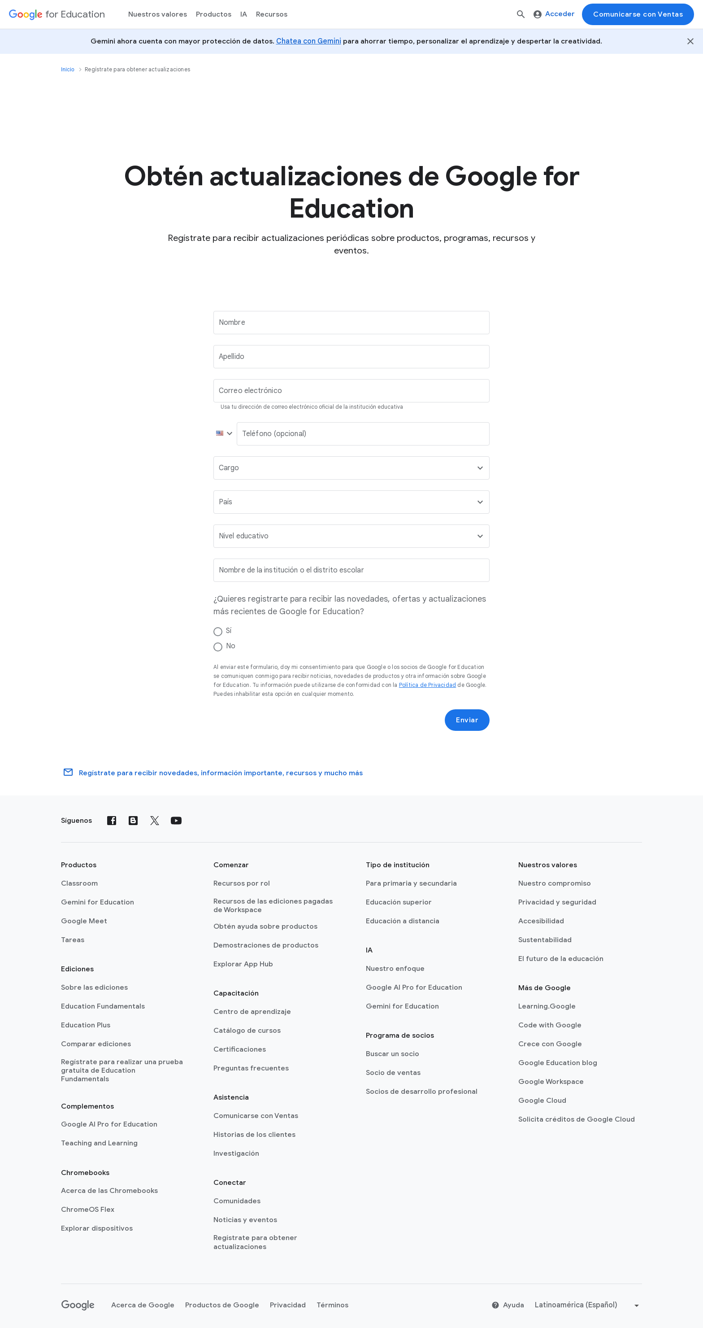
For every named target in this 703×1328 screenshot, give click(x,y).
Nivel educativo (244, 536)
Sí (228, 630)
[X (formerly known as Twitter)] (154, 820)
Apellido (231, 356)
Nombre (232, 322)
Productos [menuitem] (213, 14)
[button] (222, 434)
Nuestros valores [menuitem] (157, 14)
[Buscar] (521, 14)
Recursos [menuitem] (271, 14)
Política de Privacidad (427, 684)
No (230, 646)
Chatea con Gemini (308, 41)
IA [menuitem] (243, 14)
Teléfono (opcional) (274, 433)
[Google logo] (78, 1305)
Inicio (67, 69)
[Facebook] (111, 820)
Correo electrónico (250, 390)
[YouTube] (176, 820)
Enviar (467, 720)
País (225, 502)
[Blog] (133, 820)
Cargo (229, 467)
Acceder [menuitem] (554, 13)
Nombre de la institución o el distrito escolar (291, 570)
